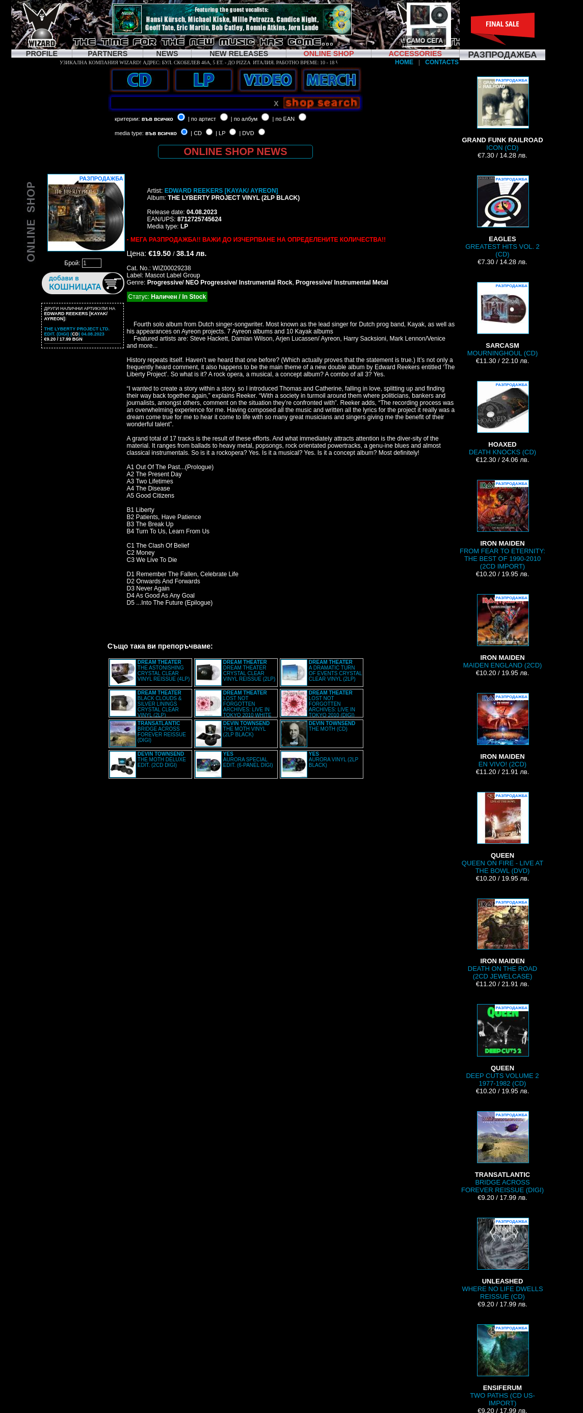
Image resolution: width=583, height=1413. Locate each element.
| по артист (202, 119)
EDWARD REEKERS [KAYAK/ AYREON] (221, 190)
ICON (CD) (502, 113)
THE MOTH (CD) (332, 726)
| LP (220, 133)
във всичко (157, 119)
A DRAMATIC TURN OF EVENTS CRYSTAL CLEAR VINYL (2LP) (335, 670)
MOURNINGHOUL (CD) (502, 319)
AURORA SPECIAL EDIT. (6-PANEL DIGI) (248, 759)
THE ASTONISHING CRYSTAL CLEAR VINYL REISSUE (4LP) (164, 670)
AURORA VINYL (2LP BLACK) (333, 759)
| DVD (246, 133)
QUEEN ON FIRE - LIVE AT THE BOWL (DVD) (502, 833)
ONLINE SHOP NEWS (235, 151)
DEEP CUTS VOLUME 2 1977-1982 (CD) (502, 1045)
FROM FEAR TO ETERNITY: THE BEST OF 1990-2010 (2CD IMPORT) (502, 525)
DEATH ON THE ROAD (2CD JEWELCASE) (502, 939)
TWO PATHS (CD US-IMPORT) (502, 1365)
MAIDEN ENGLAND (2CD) (502, 631)
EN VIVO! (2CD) (502, 730)
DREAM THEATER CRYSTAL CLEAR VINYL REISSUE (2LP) (249, 670)
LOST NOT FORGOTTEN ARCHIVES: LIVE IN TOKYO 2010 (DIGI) (332, 704)
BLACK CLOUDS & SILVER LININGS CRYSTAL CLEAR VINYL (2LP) (160, 704)
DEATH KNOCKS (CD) (502, 418)
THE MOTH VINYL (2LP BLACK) (246, 729)
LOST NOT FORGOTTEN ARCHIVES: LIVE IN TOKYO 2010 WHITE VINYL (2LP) (233, 707)
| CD (196, 133)
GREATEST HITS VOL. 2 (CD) (502, 216)
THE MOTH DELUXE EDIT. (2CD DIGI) (162, 759)
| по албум (244, 119)
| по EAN (284, 119)
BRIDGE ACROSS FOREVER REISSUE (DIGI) (162, 732)
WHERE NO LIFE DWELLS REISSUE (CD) (502, 1259)
